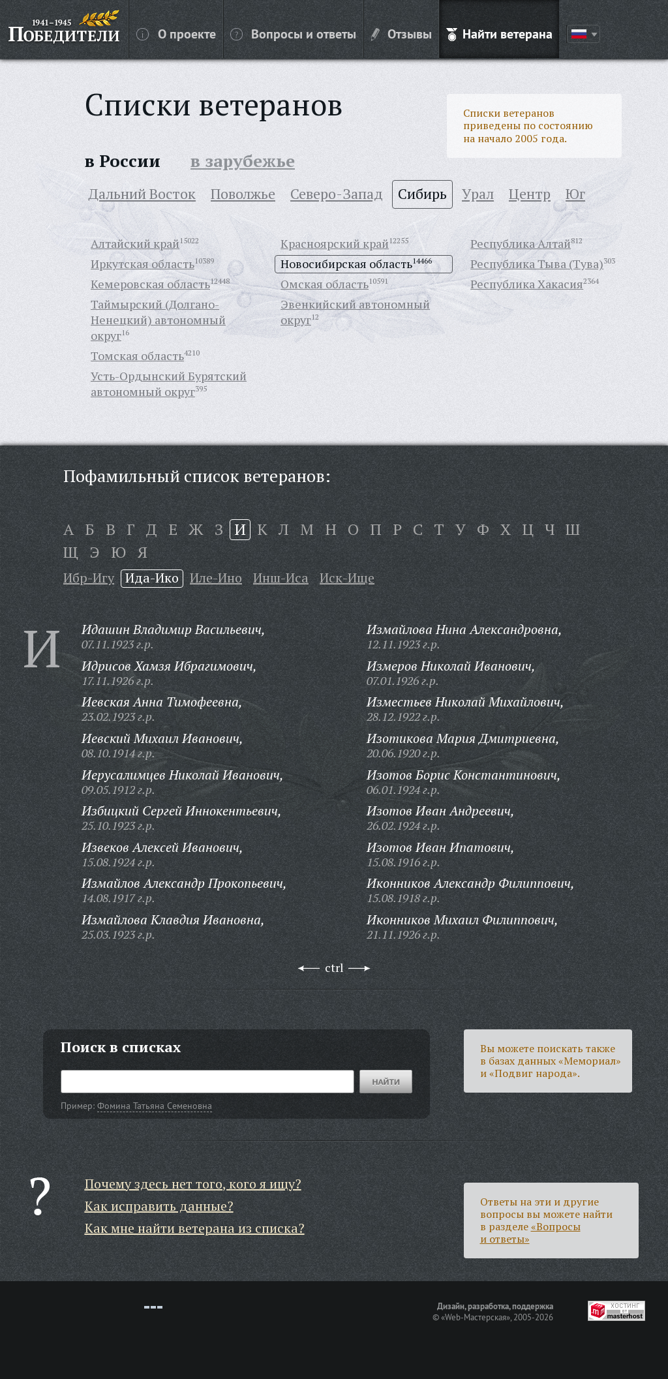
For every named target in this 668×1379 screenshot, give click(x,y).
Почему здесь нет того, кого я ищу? (193, 1183)
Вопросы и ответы (293, 33)
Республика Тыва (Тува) (536, 263)
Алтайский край (135, 243)
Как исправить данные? (159, 1206)
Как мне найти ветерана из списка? (195, 1228)
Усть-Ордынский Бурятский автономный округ (169, 383)
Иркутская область (142, 263)
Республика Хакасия (526, 284)
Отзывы (401, 33)
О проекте (176, 33)
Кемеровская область (150, 284)
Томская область (137, 355)
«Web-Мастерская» (475, 1317)
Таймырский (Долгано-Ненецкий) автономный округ (158, 319)
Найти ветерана (499, 33)
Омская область (325, 284)
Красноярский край (335, 243)
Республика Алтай (520, 243)
